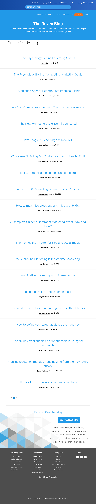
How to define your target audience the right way (48, 324)
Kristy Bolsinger (43, 161)
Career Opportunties (58, 464)
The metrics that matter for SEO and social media (48, 242)
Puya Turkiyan (44, 297)
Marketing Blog (37, 456)
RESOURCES (67, 15)
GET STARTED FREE (48, 7)
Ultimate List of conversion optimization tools (48, 382)
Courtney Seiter (43, 210)
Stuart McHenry (42, 371)
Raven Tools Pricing (37, 470)
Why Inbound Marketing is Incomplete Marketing (48, 259)
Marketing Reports (16, 459)
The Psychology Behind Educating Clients (48, 58)
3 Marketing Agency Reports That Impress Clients (48, 91)
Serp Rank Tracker (16, 470)
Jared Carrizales (44, 231)
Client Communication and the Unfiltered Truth (48, 173)
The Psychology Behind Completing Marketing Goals (48, 74)
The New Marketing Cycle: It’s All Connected (48, 123)
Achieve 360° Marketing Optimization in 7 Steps (48, 189)
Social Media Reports (16, 467)
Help (56, 462)
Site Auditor (16, 456)
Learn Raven (37, 467)
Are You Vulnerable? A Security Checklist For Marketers (48, 107)
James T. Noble (43, 329)
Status (60, 462)
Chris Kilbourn (43, 194)
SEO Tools (16, 464)
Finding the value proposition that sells (48, 292)
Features (41, 15)
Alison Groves (43, 129)
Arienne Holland (44, 313)
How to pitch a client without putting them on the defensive (48, 308)
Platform (58, 467)
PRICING (51, 15)
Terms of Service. (62, 498)
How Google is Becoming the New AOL (48, 140)
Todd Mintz (43, 178)
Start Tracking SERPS (69, 420)
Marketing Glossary (37, 472)
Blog (59, 15)
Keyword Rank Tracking (48, 412)
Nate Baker (45, 63)
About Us (58, 456)
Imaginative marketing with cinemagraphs (48, 275)
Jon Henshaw (43, 145)
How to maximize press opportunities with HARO (48, 205)
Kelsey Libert (43, 350)
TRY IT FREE (79, 15)
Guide (37, 462)
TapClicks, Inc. (40, 498)
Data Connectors (16, 462)
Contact (58, 459)
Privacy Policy (58, 470)
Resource (37, 459)
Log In (87, 15)
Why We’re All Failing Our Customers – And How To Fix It (48, 156)
